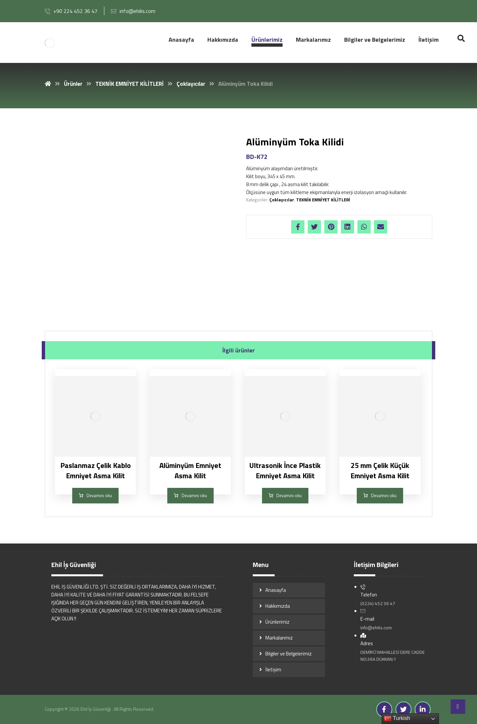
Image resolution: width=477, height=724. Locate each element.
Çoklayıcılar (281, 199)
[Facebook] (384, 709)
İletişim (273, 669)
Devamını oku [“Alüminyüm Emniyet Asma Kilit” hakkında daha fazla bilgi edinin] (194, 495)
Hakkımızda (277, 606)
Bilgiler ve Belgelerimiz (288, 653)
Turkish (397, 719)
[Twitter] (403, 709)
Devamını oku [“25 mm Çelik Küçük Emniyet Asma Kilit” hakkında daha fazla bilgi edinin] (384, 495)
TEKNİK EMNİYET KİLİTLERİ (323, 199)
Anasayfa (275, 590)
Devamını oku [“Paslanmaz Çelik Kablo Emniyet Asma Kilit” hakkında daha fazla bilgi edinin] (99, 495)
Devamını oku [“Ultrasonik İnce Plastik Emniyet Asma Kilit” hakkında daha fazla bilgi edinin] (289, 495)
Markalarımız (279, 638)
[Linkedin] (423, 709)
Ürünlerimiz (277, 622)
